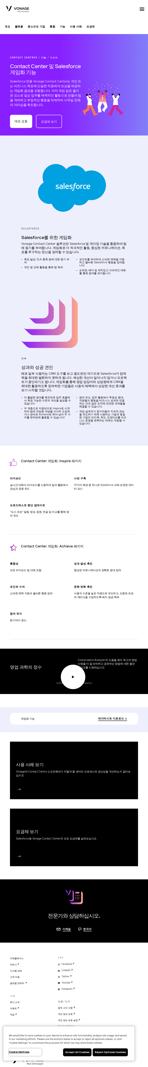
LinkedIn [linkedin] (66, 970)
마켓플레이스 (17, 958)
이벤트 (13, 1008)
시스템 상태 (16, 971)
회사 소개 (15, 1002)
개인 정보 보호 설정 (68, 1020)
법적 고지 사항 (65, 1008)
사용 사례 (76, 26)
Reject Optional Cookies (110, 1052)
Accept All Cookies (77, 1052)
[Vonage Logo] (17, 9)
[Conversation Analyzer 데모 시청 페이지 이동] (73, 677)
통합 (52, 26)
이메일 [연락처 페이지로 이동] (67, 929)
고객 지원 (15, 977)
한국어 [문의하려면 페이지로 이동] (87, 929)
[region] (69, 1043)
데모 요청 (21, 121)
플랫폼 (19, 26)
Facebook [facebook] (67, 964)
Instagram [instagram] (67, 989)
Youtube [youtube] (66, 982)
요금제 (90, 26)
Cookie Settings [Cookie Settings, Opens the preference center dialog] (19, 1052)
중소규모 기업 (36, 26)
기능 (63, 26)
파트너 (13, 964)
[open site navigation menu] (142, 9)
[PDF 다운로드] (112, 719)
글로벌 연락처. (17, 983)
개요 (7, 26)
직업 (12, 1014)
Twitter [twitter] (65, 976)
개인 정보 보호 (65, 1014)
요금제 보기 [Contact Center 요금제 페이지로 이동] (49, 121)
